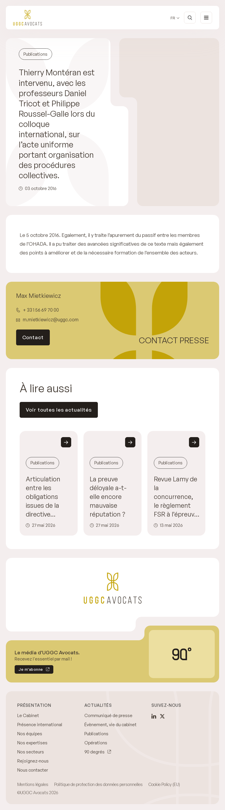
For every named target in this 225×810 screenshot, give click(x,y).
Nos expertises (32, 743)
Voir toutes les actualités (59, 410)
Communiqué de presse (108, 715)
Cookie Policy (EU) (164, 784)
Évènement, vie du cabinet (110, 724)
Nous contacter (32, 770)
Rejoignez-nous (33, 761)
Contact (33, 337)
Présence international (39, 724)
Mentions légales (32, 784)
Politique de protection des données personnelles (98, 784)
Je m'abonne (29, 670)
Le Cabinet (28, 715)
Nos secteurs (30, 752)
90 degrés (94, 752)
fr (173, 18)
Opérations (95, 743)
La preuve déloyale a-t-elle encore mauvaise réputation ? (108, 496)
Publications (96, 733)
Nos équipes (29, 733)
